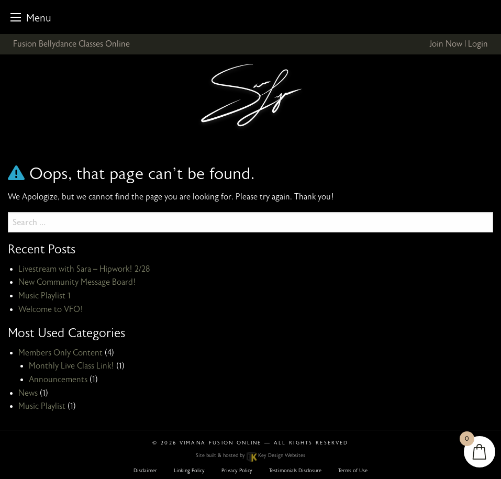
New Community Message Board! (77, 282)
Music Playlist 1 (44, 295)
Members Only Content (60, 353)
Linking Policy (189, 470)
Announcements (58, 379)
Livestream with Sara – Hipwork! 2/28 (84, 269)
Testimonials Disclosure (295, 470)
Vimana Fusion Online (221, 443)
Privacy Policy (236, 470)
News (28, 393)
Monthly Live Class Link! (71, 366)
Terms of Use (353, 470)
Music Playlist (41, 406)
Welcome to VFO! (50, 309)
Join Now (445, 44)
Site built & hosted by (250, 455)
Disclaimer (145, 470)
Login (478, 44)
